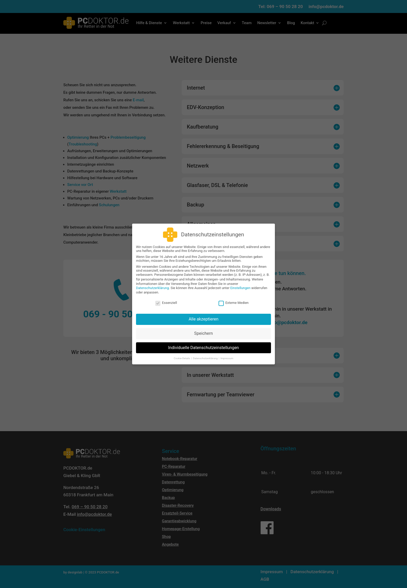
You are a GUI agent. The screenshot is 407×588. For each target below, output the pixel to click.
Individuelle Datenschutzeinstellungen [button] (203, 344)
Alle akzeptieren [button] (204, 315)
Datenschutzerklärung (152, 284)
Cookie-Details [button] (182, 354)
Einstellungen (240, 284)
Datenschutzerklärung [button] (205, 354)
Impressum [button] (226, 354)
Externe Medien (234, 299)
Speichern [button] (203, 330)
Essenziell (166, 299)
